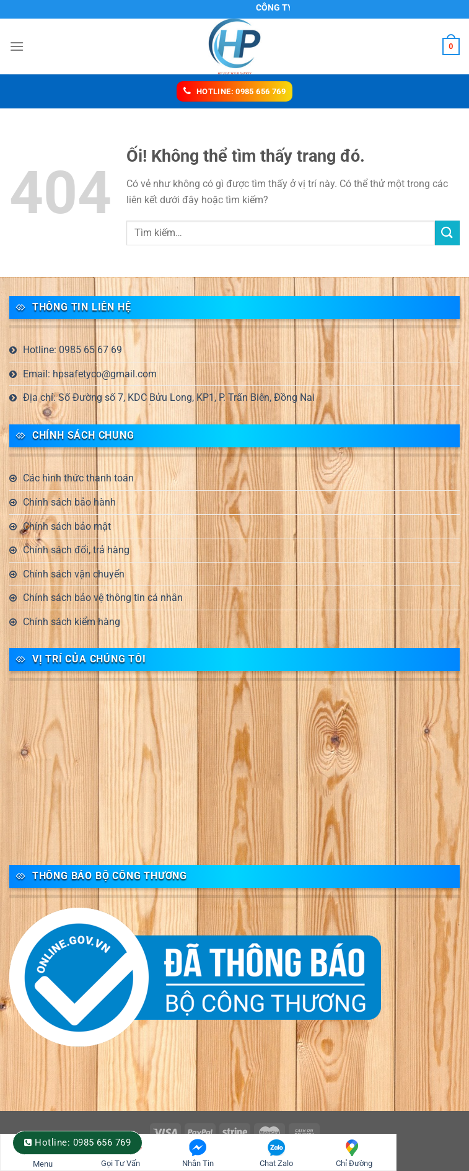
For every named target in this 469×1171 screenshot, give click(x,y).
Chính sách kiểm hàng (71, 622)
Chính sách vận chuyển (74, 574)
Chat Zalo (276, 1153)
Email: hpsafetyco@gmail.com (90, 374)
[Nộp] (447, 233)
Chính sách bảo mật (67, 526)
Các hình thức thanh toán (78, 478)
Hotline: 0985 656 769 (83, 1142)
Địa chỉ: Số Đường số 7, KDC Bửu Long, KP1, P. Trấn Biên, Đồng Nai (169, 397)
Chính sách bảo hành (69, 502)
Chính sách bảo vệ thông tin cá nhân (103, 597)
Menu (42, 1158)
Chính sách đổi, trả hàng (76, 550)
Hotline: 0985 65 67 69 (72, 350)
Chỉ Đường (354, 1153)
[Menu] (16, 46)
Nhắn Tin (198, 1153)
